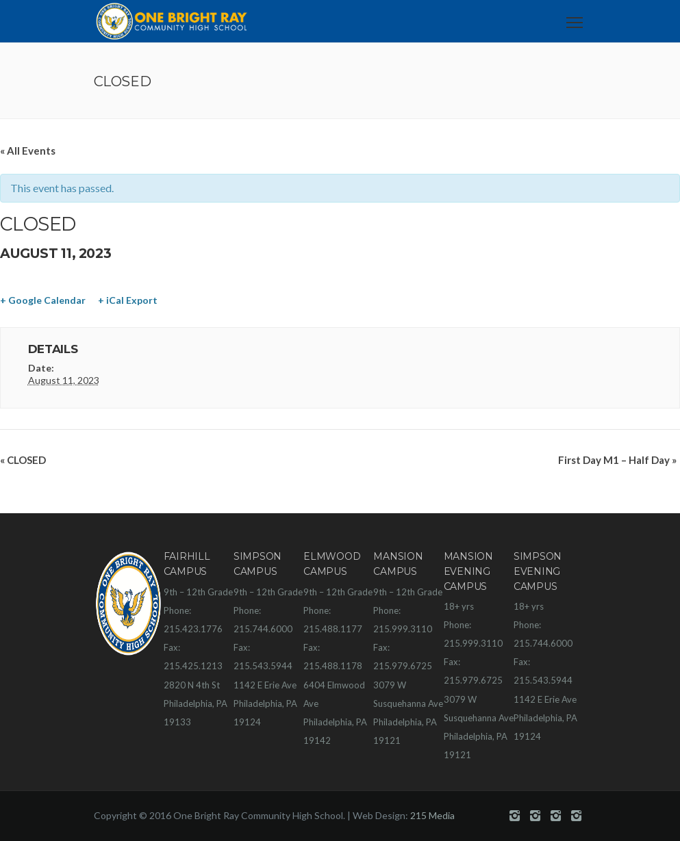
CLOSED (23, 460)
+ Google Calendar (43, 300)
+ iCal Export (128, 300)
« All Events (27, 150)
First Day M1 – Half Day (617, 460)
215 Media (432, 815)
